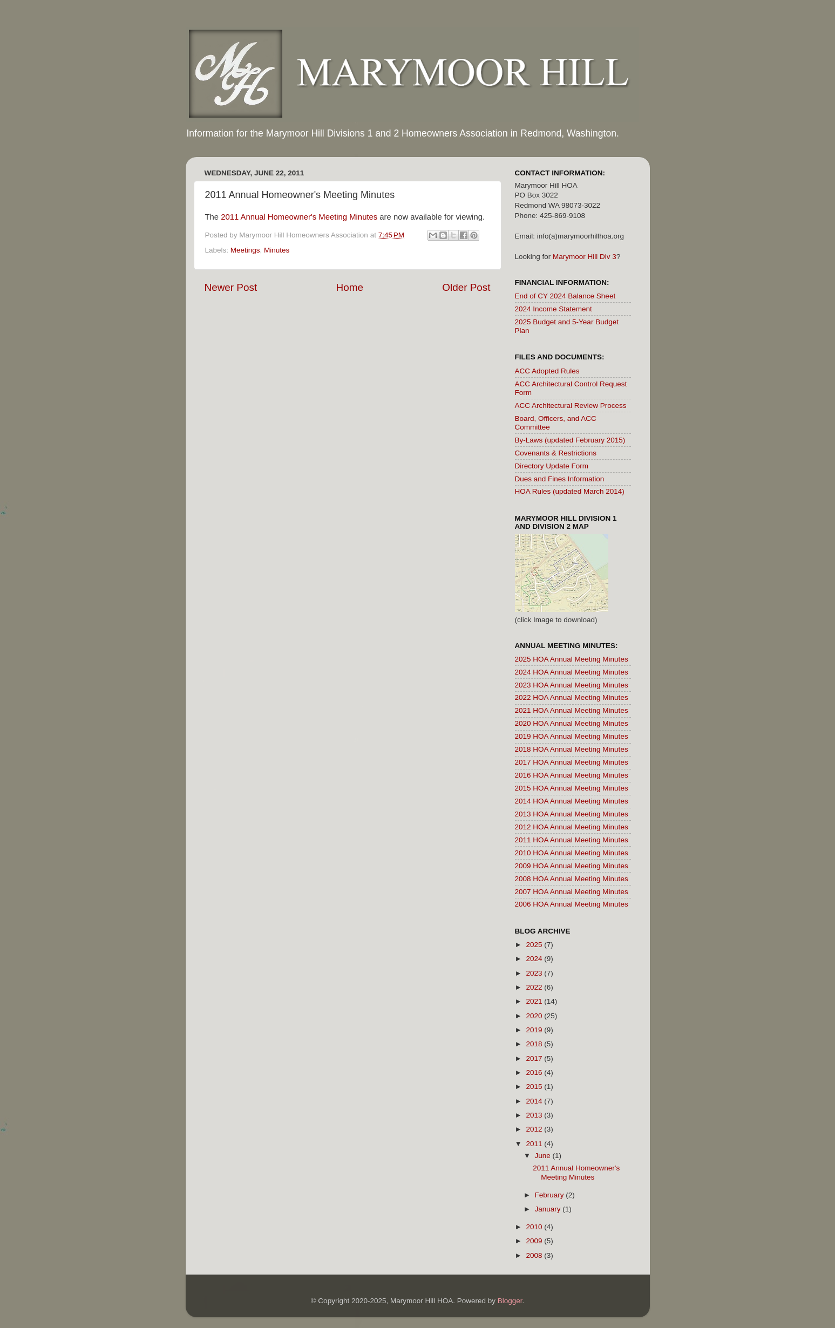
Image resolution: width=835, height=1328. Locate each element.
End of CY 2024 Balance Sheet (565, 296)
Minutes (276, 250)
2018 (535, 1044)
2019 (535, 1030)
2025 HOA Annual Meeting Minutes (571, 659)
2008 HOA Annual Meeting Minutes (571, 879)
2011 (535, 1144)
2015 (535, 1086)
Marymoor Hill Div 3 (584, 257)
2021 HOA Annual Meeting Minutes (571, 710)
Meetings (245, 250)
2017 (535, 1058)
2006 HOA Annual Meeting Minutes (571, 904)
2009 (535, 1241)
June (544, 1156)
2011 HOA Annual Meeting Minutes (571, 840)
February (550, 1195)
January (549, 1209)
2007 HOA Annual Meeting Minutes (571, 892)
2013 (535, 1115)
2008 (535, 1255)
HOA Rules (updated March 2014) (569, 491)
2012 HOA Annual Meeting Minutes (571, 827)
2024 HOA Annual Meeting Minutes (571, 672)
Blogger (510, 1301)
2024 (535, 959)
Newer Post (231, 287)
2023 (535, 973)
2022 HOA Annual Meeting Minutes (571, 697)
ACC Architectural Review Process (571, 405)
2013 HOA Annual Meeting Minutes (571, 814)
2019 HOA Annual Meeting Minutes (571, 736)
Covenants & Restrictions (556, 453)
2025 (535, 945)
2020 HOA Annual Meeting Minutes (571, 723)
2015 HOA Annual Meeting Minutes (571, 788)
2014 (535, 1101)
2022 (535, 987)
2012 (535, 1129)
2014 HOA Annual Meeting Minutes (571, 801)
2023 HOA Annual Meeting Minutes (571, 685)
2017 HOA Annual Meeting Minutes (571, 762)
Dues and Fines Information (560, 479)
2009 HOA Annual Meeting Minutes (571, 866)
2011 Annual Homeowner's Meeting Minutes (299, 217)
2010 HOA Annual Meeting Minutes (571, 853)
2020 (535, 1016)
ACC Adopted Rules (547, 371)
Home (349, 287)
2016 (535, 1072)
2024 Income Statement (553, 309)
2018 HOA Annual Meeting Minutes (571, 749)
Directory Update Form (552, 466)
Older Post (466, 287)
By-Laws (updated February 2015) (570, 440)
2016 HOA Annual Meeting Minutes (571, 775)
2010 (535, 1227)
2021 (535, 1001)
